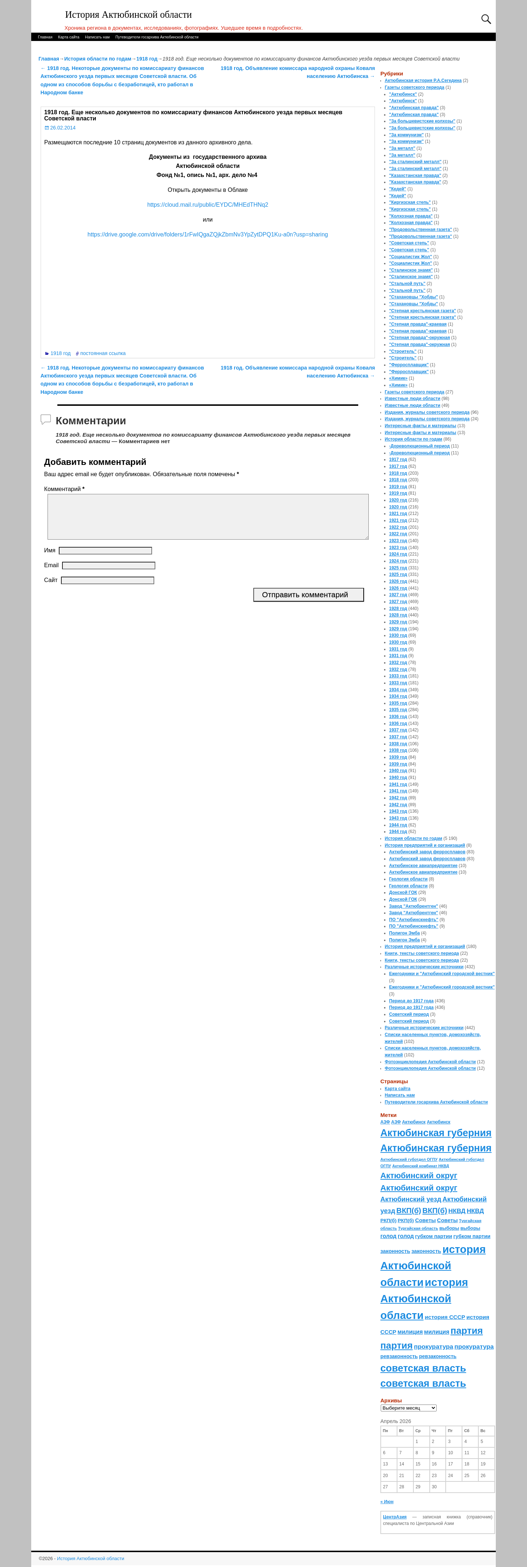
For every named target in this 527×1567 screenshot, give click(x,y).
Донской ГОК (403, 892)
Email (51, 574)
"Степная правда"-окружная (419, 337)
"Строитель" (403, 351)
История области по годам (97, 59)
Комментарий (65, 489)
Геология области (408, 879)
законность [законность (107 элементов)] (395, 1251)
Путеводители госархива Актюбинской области (157, 37)
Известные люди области (412, 398)
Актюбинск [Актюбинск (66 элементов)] (414, 1122)
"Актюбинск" (403, 94)
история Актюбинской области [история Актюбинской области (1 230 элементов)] (433, 1265)
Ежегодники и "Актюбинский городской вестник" (442, 973)
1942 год (398, 797)
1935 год (398, 703)
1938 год (398, 743)
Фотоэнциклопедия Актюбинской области (430, 1061)
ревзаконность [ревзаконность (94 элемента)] (399, 1356)
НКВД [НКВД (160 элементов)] (456, 1211)
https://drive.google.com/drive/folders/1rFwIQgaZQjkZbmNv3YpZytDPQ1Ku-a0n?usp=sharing (207, 234)
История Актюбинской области (128, 14)
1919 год (398, 486)
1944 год (398, 825)
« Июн (386, 1501)
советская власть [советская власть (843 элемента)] (423, 1368)
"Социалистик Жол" (410, 256)
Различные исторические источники (424, 966)
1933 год (398, 676)
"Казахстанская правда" (415, 175)
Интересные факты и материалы (420, 425)
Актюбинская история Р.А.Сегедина (423, 80)
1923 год (398, 540)
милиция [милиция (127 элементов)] (410, 1332)
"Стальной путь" (407, 283)
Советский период (409, 1014)
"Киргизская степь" (410, 202)
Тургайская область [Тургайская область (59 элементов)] (418, 1228)
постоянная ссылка (103, 353)
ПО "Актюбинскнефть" (413, 919)
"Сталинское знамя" (411, 270)
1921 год (398, 513)
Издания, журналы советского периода (427, 412)
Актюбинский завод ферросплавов (427, 851)
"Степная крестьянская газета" (422, 310)
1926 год (398, 581)
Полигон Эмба (404, 933)
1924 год (398, 554)
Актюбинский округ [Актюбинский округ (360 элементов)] (418, 1175)
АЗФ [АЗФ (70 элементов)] (385, 1122)
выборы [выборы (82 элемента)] (449, 1228)
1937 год (398, 730)
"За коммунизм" (406, 134)
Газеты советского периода (414, 87)
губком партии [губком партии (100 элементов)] (433, 1236)
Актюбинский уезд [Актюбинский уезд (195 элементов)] (410, 1199)
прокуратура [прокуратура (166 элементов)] (433, 1346)
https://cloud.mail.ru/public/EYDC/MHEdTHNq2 (207, 205)
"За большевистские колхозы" (422, 121)
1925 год (398, 567)
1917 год (398, 459)
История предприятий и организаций (425, 845)
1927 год (398, 594)
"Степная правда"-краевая (418, 324)
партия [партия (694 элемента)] (466, 1330)
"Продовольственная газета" (420, 229)
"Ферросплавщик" (409, 364)
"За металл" (402, 148)
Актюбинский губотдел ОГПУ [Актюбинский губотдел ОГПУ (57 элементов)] (408, 1159)
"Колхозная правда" (411, 216)
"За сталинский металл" (415, 161)
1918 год (147, 59)
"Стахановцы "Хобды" (413, 297)
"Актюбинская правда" (414, 107)
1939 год (398, 757)
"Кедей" (397, 188)
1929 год (398, 621)
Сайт (51, 589)
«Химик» (398, 378)
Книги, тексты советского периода (422, 953)
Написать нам (97, 37)
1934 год (398, 689)
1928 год (398, 608)
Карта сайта (68, 37)
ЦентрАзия (395, 1516)
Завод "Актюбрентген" (413, 906)
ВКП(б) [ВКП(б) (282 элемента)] (408, 1210)
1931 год (398, 649)
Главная (45, 37)
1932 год (398, 662)
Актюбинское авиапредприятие (423, 865)
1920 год (398, 500)
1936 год (398, 716)
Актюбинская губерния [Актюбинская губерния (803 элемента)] (435, 1132)
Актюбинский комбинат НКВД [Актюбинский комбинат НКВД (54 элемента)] (420, 1166)
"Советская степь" (409, 243)
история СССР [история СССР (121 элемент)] (445, 1317)
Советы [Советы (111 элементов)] (425, 1220)
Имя (50, 559)
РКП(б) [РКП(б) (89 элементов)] (388, 1220)
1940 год (398, 770)
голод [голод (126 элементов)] (388, 1236)
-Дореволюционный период (419, 446)
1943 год (398, 811)
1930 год (398, 635)
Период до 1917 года (411, 1000)
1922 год (398, 527)
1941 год (398, 784)
